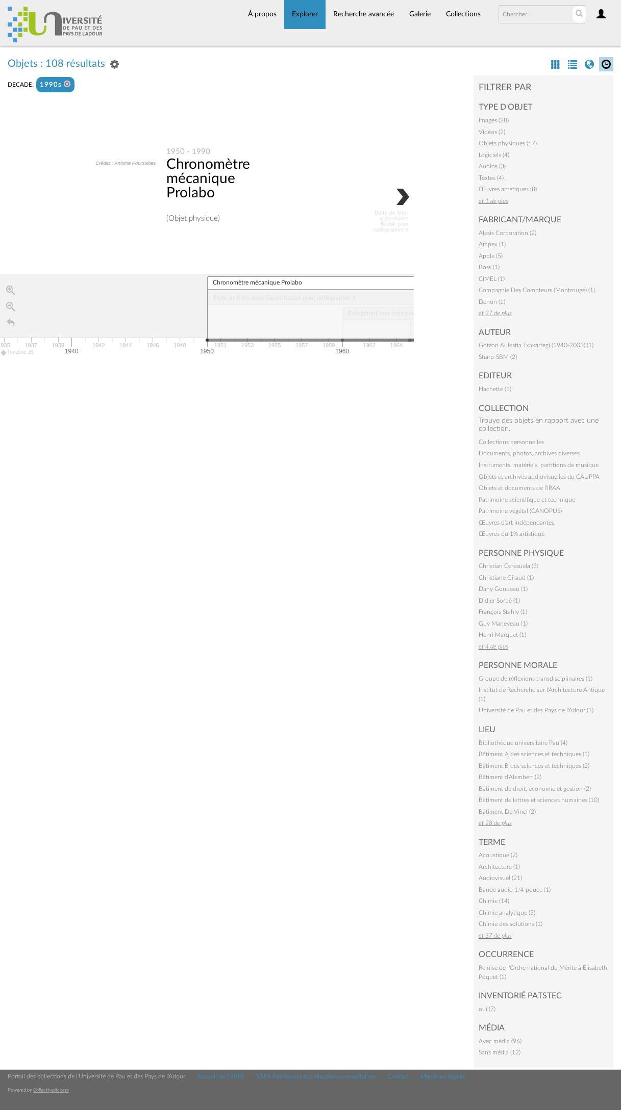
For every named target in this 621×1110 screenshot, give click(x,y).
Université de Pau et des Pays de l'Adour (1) (536, 710)
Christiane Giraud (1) (506, 578)
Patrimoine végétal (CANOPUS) (520, 511)
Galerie (420, 14)
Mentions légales (442, 1076)
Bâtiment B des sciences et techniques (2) (534, 766)
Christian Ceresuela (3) (508, 566)
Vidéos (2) (492, 132)
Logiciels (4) (494, 155)
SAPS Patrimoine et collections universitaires (316, 1076)
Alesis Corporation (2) (507, 233)
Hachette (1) (495, 389)
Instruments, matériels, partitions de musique (539, 465)
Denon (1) (492, 302)
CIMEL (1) (492, 279)
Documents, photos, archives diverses (529, 453)
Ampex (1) (492, 244)
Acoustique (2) (498, 855)
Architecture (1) (499, 867)
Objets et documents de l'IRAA (519, 488)
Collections (463, 14)
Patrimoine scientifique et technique (527, 500)
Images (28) (494, 120)
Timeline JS (18, 353)
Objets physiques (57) (508, 143)
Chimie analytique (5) (507, 913)
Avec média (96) (500, 1041)
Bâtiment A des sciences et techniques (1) (534, 754)
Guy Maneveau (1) (503, 624)
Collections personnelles (511, 442)
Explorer (305, 14)
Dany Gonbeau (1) (503, 589)
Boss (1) (489, 267)
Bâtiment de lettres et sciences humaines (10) (539, 800)
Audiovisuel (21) (500, 878)
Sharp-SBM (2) (498, 357)
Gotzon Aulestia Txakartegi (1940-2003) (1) (536, 345)
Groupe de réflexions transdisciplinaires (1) (535, 679)
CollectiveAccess (51, 1090)
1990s (55, 84)
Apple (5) (491, 256)
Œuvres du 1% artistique (511, 534)
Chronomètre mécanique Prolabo (208, 179)
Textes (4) (491, 178)
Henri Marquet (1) (502, 635)
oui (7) (487, 1009)
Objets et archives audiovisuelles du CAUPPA (539, 477)
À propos (262, 14)
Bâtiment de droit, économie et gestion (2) (535, 789)
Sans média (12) (499, 1052)
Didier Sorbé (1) (499, 601)
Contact (398, 1076)
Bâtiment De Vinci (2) (507, 812)
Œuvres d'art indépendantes (516, 523)
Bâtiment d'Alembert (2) (510, 777)
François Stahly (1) (503, 612)
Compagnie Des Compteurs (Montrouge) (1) (537, 290)
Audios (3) (492, 166)
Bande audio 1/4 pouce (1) (515, 890)
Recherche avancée (363, 14)
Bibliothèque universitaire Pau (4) (523, 743)
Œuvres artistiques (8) (508, 189)
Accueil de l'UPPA (220, 1076)
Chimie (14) (494, 901)
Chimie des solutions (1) (510, 924)
